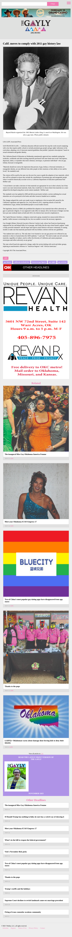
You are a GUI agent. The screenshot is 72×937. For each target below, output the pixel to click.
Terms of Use (22, 928)
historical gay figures (39, 262)
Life (5, 258)
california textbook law (21, 262)
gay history (7, 262)
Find (53, 4)
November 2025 (36, 793)
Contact (42, 928)
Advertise (5, 928)
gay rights (52, 262)
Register (13, 928)
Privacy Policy (33, 928)
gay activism (62, 262)
